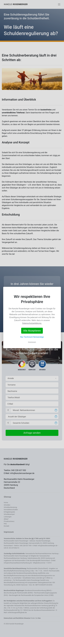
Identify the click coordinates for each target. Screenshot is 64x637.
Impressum (32, 342)
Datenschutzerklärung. (32, 323)
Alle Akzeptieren (32, 330)
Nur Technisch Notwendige (32, 337)
